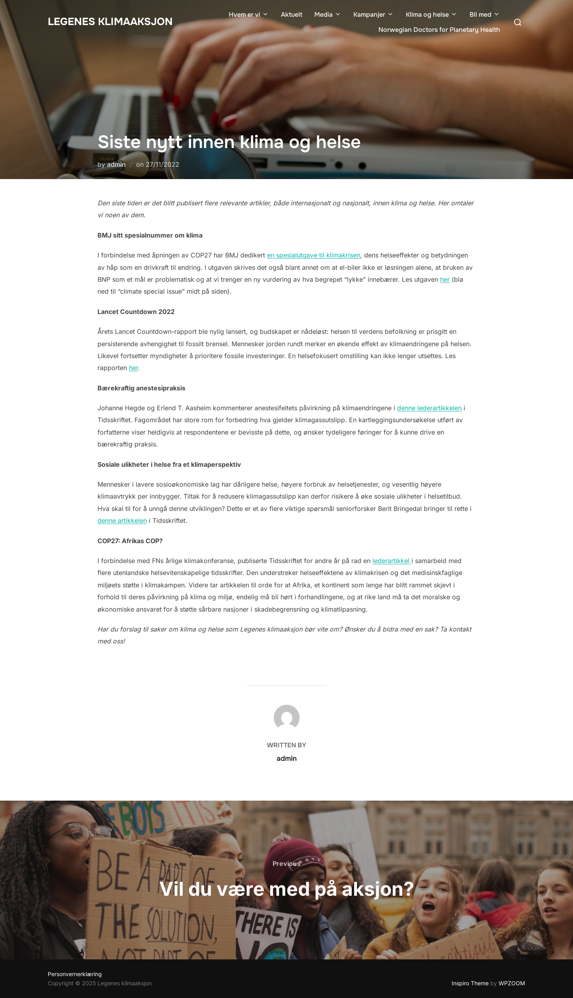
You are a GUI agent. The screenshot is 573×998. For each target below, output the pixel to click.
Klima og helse (432, 14)
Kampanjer (373, 14)
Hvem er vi (249, 14)
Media (327, 14)
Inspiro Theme (470, 983)
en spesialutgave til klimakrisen (313, 255)
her (445, 279)
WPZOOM (512, 983)
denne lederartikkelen (429, 408)
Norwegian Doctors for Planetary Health (439, 29)
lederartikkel (391, 561)
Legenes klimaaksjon (110, 21)
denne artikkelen (122, 520)
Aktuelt (291, 14)
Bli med (485, 14)
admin (116, 164)
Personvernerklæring (75, 974)
